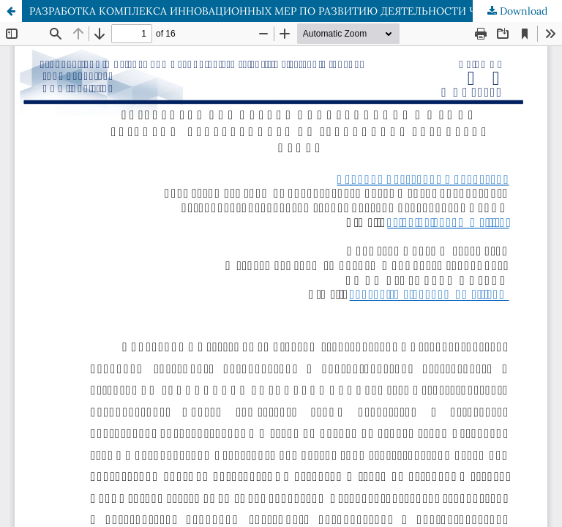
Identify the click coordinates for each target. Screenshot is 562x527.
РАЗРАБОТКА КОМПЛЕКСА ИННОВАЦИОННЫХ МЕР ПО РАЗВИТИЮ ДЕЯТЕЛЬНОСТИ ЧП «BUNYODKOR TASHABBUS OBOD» (295, 11)
